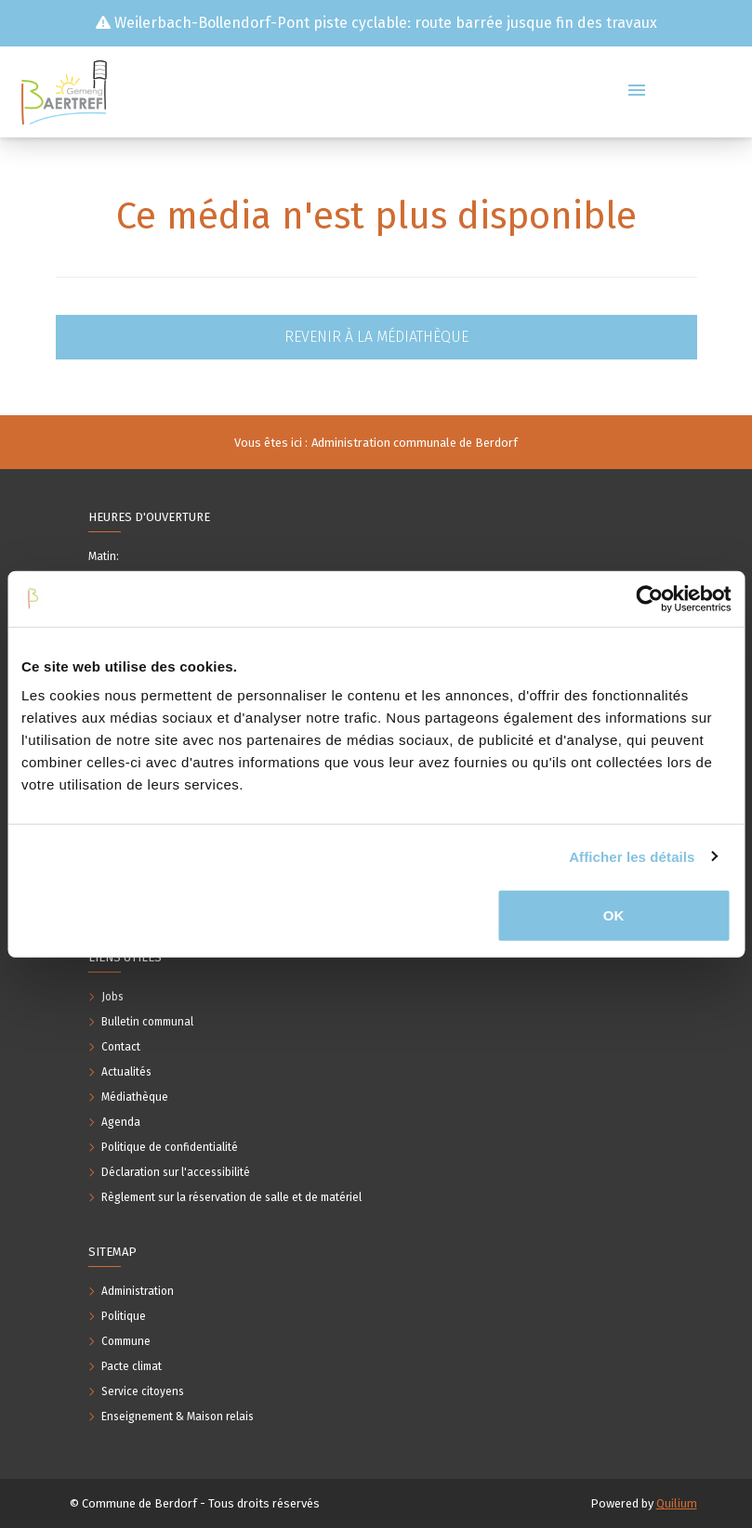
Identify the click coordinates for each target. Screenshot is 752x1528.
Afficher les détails (631, 856)
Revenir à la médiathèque (376, 337)
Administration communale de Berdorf (414, 443)
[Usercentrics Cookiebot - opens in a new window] (649, 598)
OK (614, 915)
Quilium (676, 1503)
